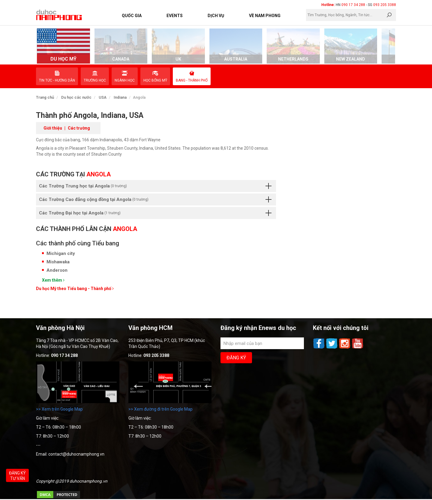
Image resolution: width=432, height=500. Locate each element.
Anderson (57, 270)
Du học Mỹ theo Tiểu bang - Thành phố (75, 288)
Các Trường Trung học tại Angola (155, 186)
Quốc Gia (132, 15)
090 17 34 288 (353, 5)
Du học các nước (76, 97)
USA (102, 97)
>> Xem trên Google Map (59, 409)
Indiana (120, 97)
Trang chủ (45, 97)
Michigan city (60, 253)
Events (174, 15)
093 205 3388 (384, 5)
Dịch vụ (216, 15)
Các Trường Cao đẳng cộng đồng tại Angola (155, 199)
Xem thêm (53, 280)
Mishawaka (58, 262)
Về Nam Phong (264, 15)
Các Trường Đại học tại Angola (155, 213)
